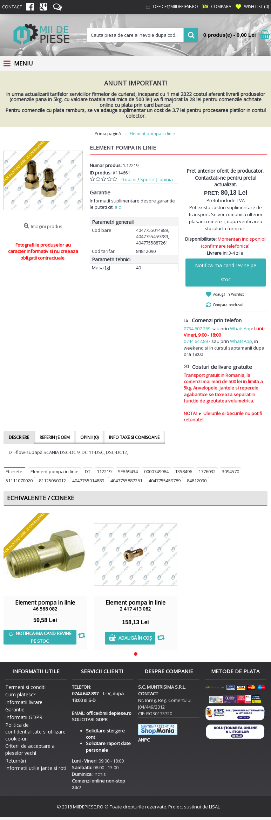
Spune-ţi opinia (156, 179)
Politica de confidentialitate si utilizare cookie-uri (35, 732)
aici (118, 207)
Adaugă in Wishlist (228, 294)
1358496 (183, 471)
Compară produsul (228, 304)
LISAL (214, 807)
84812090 (196, 480)
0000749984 (156, 471)
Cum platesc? (20, 694)
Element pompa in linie (55, 471)
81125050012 (52, 480)
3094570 (230, 471)
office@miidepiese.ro (108, 713)
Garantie (15, 709)
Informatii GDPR (23, 717)
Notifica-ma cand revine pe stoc (225, 272)
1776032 (207, 471)
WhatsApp (241, 328)
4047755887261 (126, 480)
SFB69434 (128, 471)
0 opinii (128, 179)
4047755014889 (88, 480)
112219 (104, 471)
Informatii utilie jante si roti (35, 768)
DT (87, 471)
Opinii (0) (89, 437)
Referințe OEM (55, 437)
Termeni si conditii (26, 687)
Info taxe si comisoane (134, 437)
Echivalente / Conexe (40, 498)
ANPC (144, 740)
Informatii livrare (23, 702)
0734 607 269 (197, 328)
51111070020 (19, 480)
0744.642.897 (197, 341)
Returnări (15, 760)
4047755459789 (165, 480)
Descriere (19, 437)
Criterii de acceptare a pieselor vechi (30, 749)
